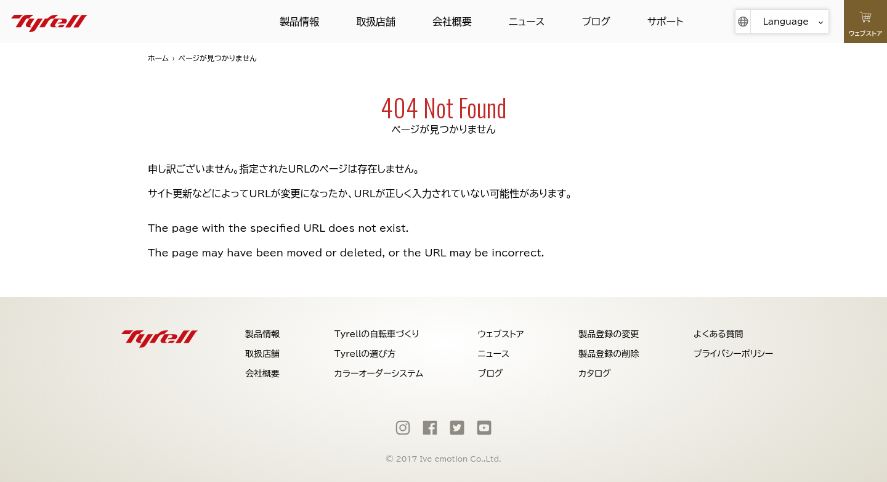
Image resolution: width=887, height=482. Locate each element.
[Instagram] (402, 427)
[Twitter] (457, 427)
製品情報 (299, 22)
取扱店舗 (375, 22)
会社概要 (452, 22)
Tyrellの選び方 (365, 353)
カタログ (594, 373)
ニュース (527, 22)
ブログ (595, 22)
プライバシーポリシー (733, 353)
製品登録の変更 (608, 334)
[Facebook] (430, 427)
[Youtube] (484, 427)
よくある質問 (718, 334)
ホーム (158, 58)
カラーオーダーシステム (378, 373)
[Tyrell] (49, 21)
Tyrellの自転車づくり (376, 334)
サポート (665, 22)
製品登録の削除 (608, 353)
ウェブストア (501, 334)
